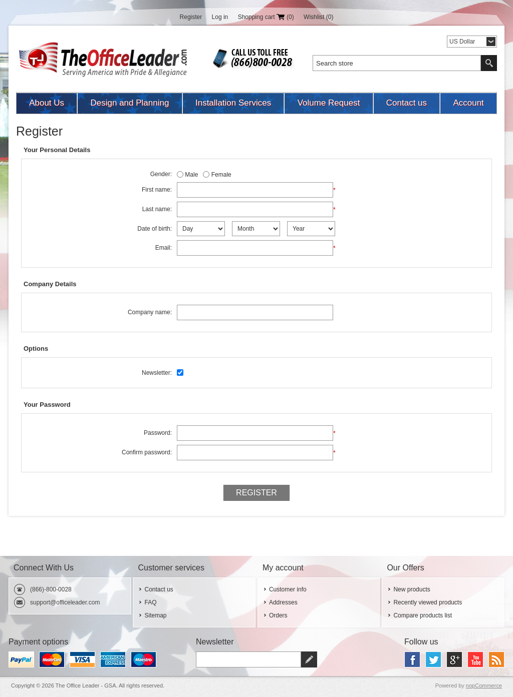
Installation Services (233, 103)
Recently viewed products (427, 602)
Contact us (406, 103)
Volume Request (329, 103)
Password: (158, 432)
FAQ (150, 602)
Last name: (157, 209)
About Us (46, 103)
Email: (163, 247)
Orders (278, 615)
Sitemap (155, 615)
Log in (220, 17)
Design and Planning (130, 103)
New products (411, 589)
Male (191, 174)
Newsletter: (157, 372)
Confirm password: (147, 452)
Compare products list (422, 615)
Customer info (288, 589)
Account (468, 103)
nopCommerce (484, 685)
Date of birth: (154, 228)
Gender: (161, 174)
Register (191, 17)
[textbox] (397, 63)
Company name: (150, 312)
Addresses (283, 602)
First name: (157, 189)
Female (221, 174)
